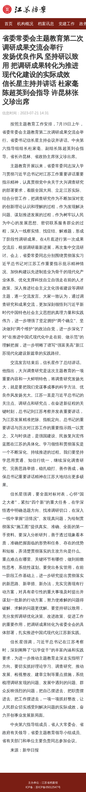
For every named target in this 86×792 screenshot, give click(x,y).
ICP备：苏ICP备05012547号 (42, 787)
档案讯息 (46, 24)
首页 (9, 24)
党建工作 (67, 24)
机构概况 (25, 24)
